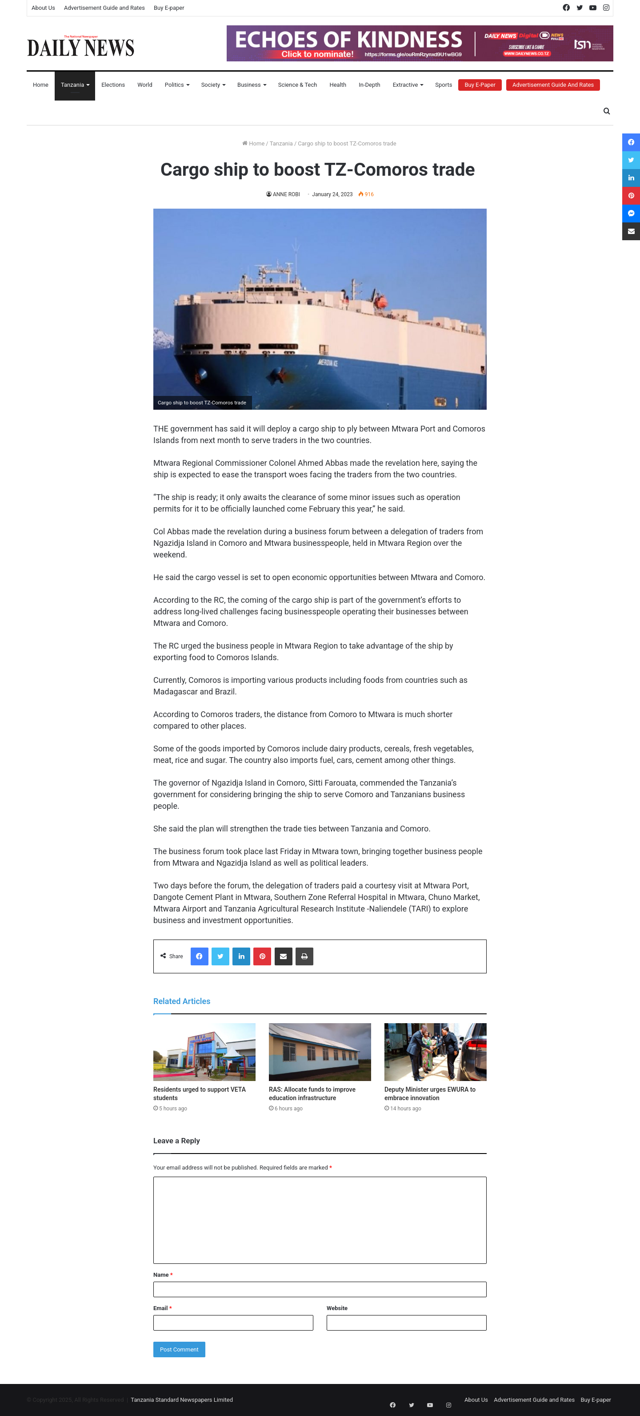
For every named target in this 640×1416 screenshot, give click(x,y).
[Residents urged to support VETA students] (204, 1052)
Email (162, 1308)
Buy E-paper (169, 7)
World (144, 84)
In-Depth (369, 84)
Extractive (405, 84)
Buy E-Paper (479, 84)
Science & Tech (297, 84)
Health (337, 84)
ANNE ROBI (286, 194)
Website (337, 1308)
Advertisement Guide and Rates (104, 7)
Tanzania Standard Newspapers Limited (182, 1399)
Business (249, 84)
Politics (174, 84)
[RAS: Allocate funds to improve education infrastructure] (320, 1052)
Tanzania (72, 84)
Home (40, 84)
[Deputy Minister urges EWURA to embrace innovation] (435, 1052)
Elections (113, 84)
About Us (43, 7)
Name (163, 1274)
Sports (443, 84)
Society (210, 84)
